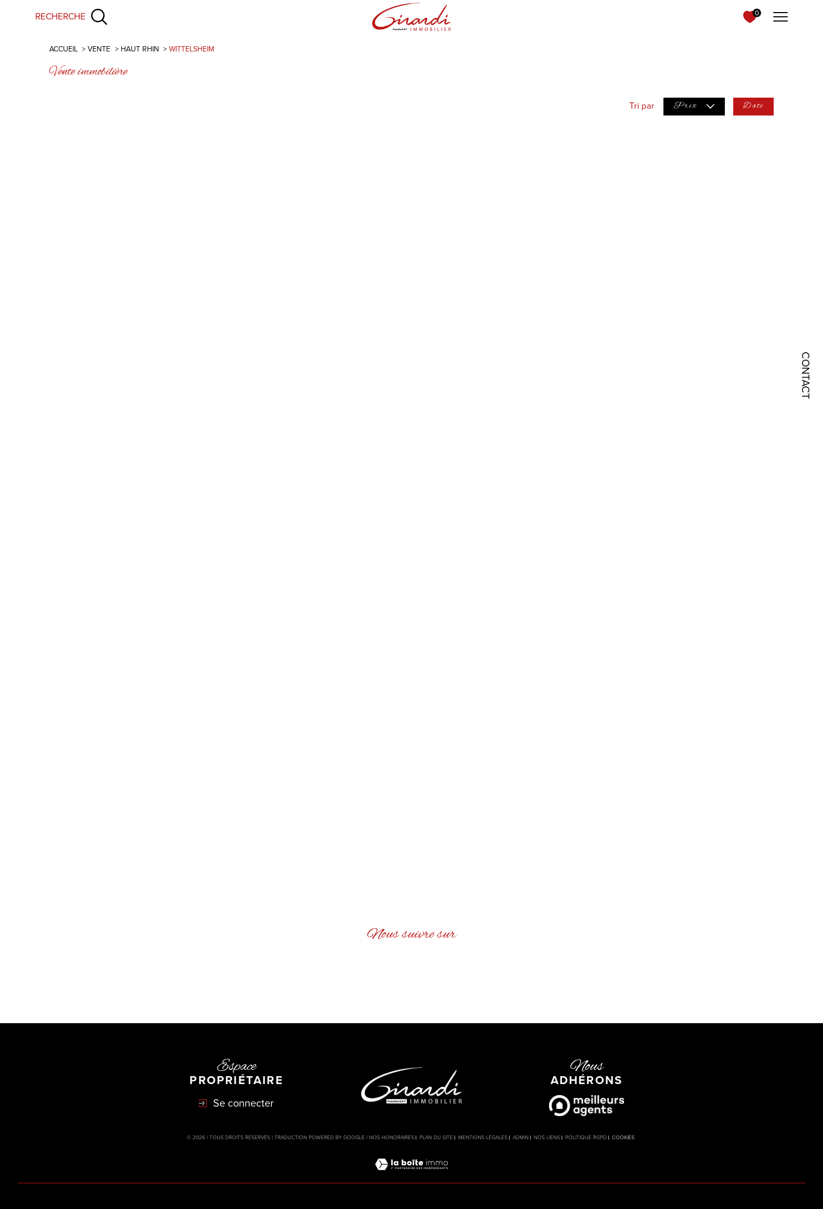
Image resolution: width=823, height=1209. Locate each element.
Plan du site (436, 1137)
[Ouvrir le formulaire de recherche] (71, 17)
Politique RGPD (586, 1137)
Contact (806, 375)
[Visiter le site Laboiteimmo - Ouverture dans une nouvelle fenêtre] (411, 1176)
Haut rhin (140, 49)
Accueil (63, 49)
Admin (521, 1137)
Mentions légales (483, 1137)
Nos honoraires (391, 1137)
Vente (99, 49)
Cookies (623, 1137)
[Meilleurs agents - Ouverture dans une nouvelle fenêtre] (586, 1105)
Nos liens (547, 1137)
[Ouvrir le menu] (780, 17)
